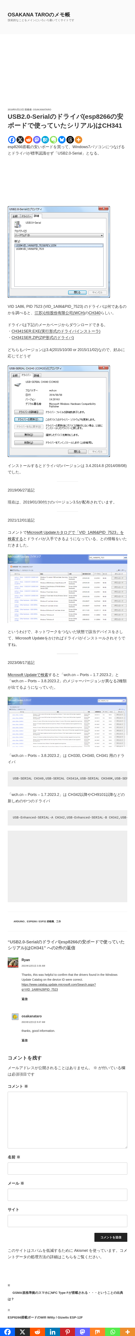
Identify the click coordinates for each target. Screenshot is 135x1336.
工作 (58, 921)
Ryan (26, 960)
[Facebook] (12, 139)
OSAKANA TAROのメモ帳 (39, 14)
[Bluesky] (62, 139)
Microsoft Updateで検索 (28, 675)
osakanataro (42, 109)
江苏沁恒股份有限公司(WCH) (60, 313)
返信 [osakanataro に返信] (25, 1040)
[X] (20, 139)
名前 (14, 1157)
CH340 (95, 313)
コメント (18, 1086)
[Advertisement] (67, 76)
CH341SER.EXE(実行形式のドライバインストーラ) (56, 331)
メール (16, 1183)
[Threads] (70, 139)
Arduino (19, 921)
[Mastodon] (37, 139)
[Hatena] (45, 139)
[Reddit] (28, 139)
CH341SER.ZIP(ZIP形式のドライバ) (43, 337)
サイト (13, 1209)
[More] (78, 139)
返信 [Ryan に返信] (25, 999)
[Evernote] (53, 139)
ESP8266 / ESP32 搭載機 (40, 921)
